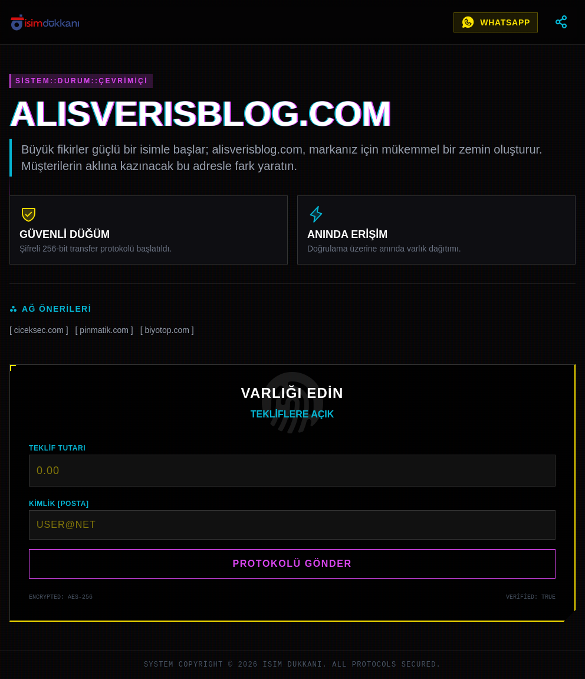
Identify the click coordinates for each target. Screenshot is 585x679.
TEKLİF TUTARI (57, 448)
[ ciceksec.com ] (38, 330)
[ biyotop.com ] (167, 330)
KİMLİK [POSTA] (59, 504)
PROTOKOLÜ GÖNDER (291, 564)
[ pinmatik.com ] (104, 330)
